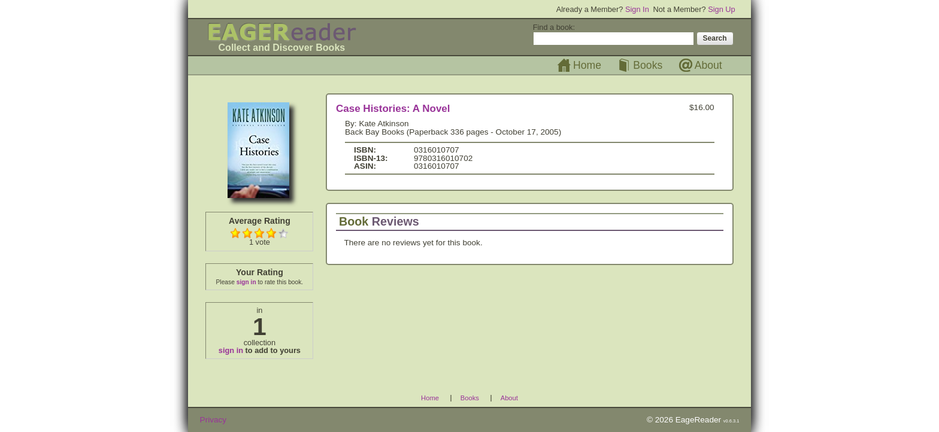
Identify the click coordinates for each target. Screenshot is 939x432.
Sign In (637, 9)
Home (587, 65)
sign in (246, 282)
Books (647, 65)
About (708, 65)
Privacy (213, 419)
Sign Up (721, 9)
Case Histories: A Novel (393, 108)
